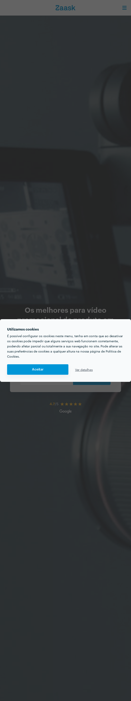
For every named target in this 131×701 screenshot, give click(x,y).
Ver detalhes (84, 369)
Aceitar (38, 369)
